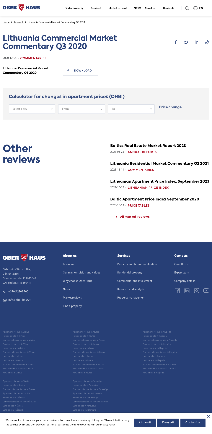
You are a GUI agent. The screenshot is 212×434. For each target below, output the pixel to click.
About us (152, 8)
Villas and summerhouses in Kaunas (88, 365)
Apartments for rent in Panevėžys (87, 394)
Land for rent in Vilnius (13, 360)
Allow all (145, 422)
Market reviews (119, 8)
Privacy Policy (107, 424)
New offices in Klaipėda (153, 373)
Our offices (180, 264)
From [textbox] (65, 115)
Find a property (76, 8)
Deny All (168, 422)
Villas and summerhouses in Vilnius (18, 365)
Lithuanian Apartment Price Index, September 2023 (159, 182)
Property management (131, 297)
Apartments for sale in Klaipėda (157, 332)
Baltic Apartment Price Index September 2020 (154, 199)
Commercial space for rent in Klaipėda (160, 352)
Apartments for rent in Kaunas (86, 344)
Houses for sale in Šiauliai (14, 385)
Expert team (181, 272)
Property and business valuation (137, 264)
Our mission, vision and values (81, 272)
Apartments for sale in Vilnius (16, 332)
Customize (192, 422)
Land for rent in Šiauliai (13, 410)
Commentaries (141, 170)
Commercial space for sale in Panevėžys (90, 389)
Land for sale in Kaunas (83, 356)
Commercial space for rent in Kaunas (89, 352)
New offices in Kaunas (82, 373)
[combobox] (32, 115)
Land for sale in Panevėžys (84, 406)
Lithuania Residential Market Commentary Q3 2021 (159, 164)
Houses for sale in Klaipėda (155, 336)
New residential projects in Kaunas (88, 369)
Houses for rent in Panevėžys (85, 398)
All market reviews (130, 217)
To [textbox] (113, 115)
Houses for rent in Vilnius (14, 348)
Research (19, 22)
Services (97, 8)
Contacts (170, 8)
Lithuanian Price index (148, 188)
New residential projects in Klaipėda (159, 369)
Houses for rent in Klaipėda (155, 348)
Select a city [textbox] (20, 115)
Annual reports (142, 152)
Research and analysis (130, 289)
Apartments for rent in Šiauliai (16, 394)
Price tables (139, 205)
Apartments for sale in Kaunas (86, 332)
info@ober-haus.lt (16, 300)
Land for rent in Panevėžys (84, 410)
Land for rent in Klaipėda (154, 360)
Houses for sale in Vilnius (14, 336)
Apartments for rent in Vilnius (16, 344)
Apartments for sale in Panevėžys (87, 381)
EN (199, 8)
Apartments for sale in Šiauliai (16, 381)
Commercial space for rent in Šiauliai (19, 402)
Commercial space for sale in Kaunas (89, 340)
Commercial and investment (134, 281)
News (137, 8)
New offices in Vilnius (12, 373)
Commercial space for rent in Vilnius (19, 352)
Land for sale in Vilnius (12, 356)
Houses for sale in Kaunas (84, 336)
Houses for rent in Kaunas (84, 348)
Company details (184, 281)
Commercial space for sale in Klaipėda (160, 340)
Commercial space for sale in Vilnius (19, 340)
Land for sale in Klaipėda (153, 356)
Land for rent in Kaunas (83, 360)
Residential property (129, 272)
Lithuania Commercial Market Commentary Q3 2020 (26, 71)
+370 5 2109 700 (15, 292)
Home (6, 22)
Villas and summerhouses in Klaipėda (159, 365)
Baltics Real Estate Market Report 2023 (148, 146)
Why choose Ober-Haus (77, 281)
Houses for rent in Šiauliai (14, 398)
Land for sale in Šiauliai (13, 406)
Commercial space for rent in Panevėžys (90, 402)
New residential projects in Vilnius (18, 369)
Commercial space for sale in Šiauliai (19, 389)
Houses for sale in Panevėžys (85, 385)
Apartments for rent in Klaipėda (157, 344)
